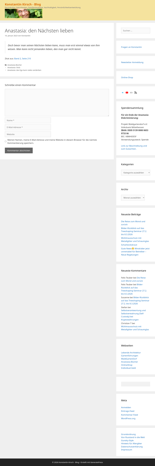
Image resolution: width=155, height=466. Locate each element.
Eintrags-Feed (127, 411)
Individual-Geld (128, 368)
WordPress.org (128, 418)
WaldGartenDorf (129, 358)
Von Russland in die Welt (133, 437)
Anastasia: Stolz (14, 67)
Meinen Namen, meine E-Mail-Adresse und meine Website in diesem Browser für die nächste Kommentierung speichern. (52, 141)
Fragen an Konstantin (131, 47)
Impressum (126, 449)
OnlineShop (126, 365)
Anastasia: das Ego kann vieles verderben (24, 70)
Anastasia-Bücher (15, 65)
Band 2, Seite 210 (22, 58)
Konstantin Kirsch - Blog (23, 4)
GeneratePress (96, 462)
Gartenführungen (129, 355)
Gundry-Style (127, 440)
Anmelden (126, 407)
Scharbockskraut (129, 244)
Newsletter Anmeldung (132, 62)
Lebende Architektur (131, 352)
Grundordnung (128, 434)
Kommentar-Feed (129, 414)
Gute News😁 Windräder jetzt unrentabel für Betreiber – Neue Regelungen (135, 251)
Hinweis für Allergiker (131, 443)
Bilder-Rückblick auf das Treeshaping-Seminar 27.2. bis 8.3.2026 (134, 231)
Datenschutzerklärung (132, 446)
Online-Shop (127, 77)
